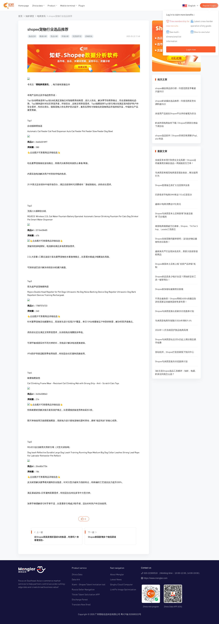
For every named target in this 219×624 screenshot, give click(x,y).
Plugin (81, 5)
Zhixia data (37, 5)
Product (51, 5)
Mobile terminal (67, 5)
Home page (23, 5)
